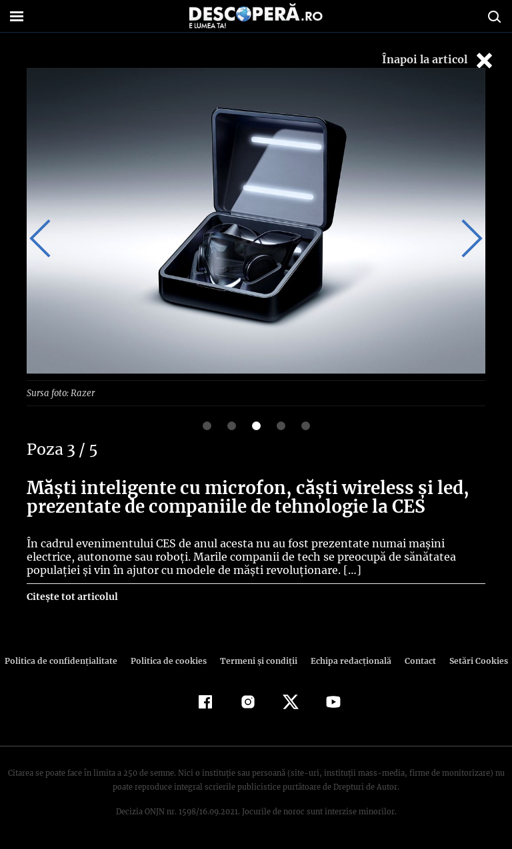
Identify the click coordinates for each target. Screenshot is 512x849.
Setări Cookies (471, 660)
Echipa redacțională (346, 660)
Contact (414, 660)
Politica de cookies (170, 660)
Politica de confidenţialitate (67, 660)
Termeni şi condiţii (256, 660)
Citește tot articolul (72, 596)
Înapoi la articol (438, 60)
